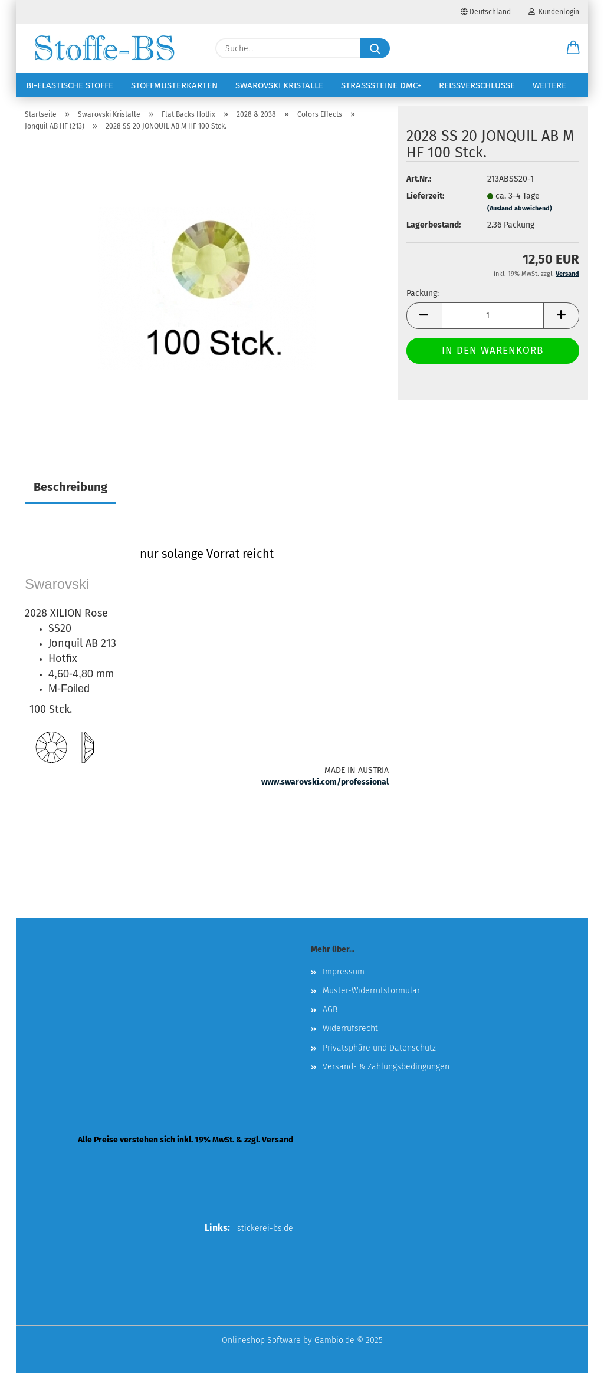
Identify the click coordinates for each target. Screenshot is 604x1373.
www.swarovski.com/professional (325, 782)
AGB (330, 1010)
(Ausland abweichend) (519, 208)
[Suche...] (375, 48)
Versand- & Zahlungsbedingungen (386, 1067)
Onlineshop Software (261, 1340)
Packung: (422, 293)
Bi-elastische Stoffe (69, 85)
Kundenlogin (553, 12)
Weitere (549, 85)
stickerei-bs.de (265, 1228)
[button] (573, 48)
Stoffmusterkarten (174, 85)
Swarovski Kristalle (279, 85)
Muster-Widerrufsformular (371, 991)
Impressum (344, 972)
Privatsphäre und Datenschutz (379, 1048)
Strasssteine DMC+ (381, 85)
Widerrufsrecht (350, 1028)
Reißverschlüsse (477, 85)
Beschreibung (70, 487)
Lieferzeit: (425, 196)
